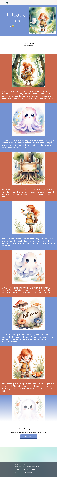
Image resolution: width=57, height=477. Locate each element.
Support (17, 468)
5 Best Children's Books (28, 472)
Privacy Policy (18, 472)
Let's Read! (28, 436)
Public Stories (18, 466)
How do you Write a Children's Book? (31, 474)
